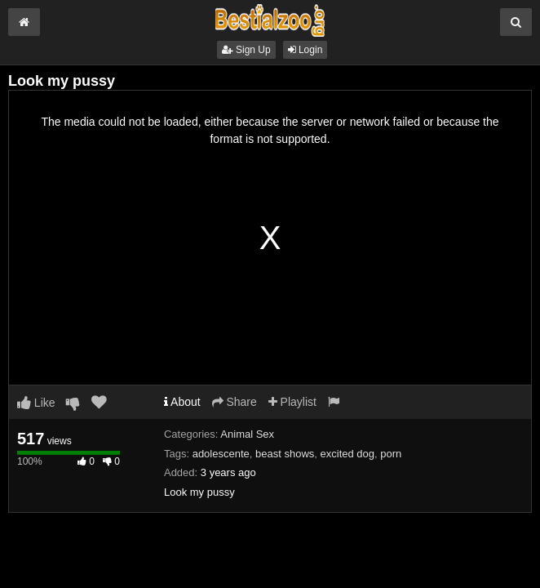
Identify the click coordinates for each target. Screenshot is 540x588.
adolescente (221, 454)
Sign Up (246, 50)
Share (234, 401)
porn (390, 454)
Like (36, 402)
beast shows (284, 454)
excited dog (348, 454)
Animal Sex (247, 434)
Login (305, 50)
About (182, 401)
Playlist (292, 401)
